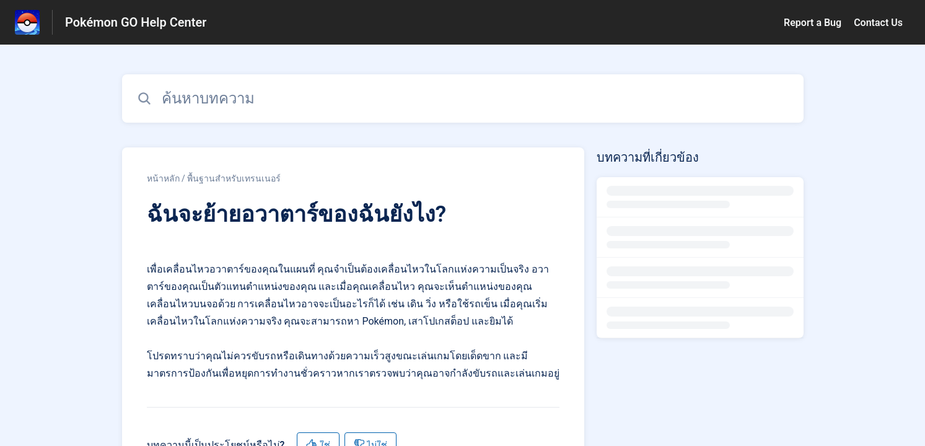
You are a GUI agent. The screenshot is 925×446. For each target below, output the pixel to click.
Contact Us (878, 22)
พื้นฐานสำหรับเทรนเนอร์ (234, 178)
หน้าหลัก (163, 178)
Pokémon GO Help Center (135, 22)
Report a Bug (812, 22)
